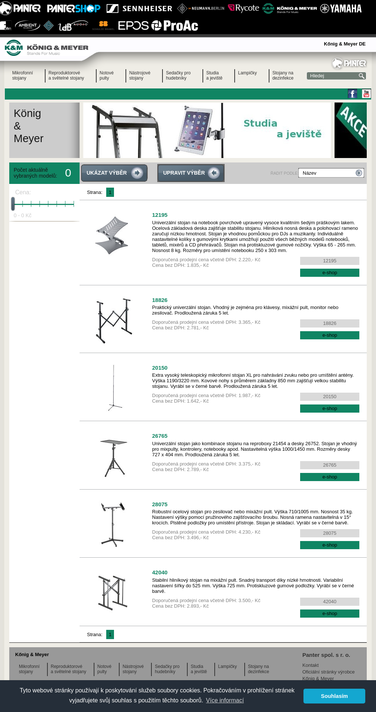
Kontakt (310, 665)
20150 (160, 368)
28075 (160, 504)
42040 (160, 572)
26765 (160, 436)
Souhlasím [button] (334, 696)
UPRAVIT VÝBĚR (184, 173)
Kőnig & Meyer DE (345, 44)
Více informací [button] (225, 700)
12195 (160, 215)
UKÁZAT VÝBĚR (107, 173)
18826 (160, 300)
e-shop (329, 272)
